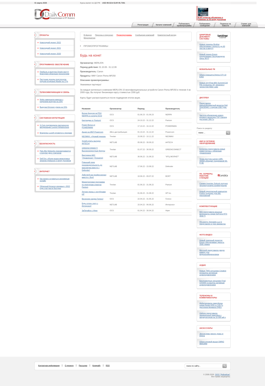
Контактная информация (48, 366)
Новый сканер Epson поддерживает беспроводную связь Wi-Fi (212, 56)
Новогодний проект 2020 (50, 54)
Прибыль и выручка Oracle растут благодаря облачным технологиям (54, 73)
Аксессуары (206, 328)
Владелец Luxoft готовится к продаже (56, 133)
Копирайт (96, 366)
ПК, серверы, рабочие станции (206, 176)
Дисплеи (204, 98)
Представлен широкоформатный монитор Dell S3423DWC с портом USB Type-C (213, 106)
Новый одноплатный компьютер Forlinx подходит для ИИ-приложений (213, 193)
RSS (108, 366)
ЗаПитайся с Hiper (90, 210)
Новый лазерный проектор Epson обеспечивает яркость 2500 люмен (211, 242)
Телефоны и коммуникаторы (208, 297)
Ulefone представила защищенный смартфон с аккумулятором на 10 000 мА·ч (212, 315)
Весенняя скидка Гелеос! (92, 199)
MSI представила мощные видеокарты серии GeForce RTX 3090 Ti (213, 214)
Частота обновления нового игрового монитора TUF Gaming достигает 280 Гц (213, 117)
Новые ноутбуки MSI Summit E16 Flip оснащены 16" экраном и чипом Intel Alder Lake (213, 85)
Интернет (45, 171)
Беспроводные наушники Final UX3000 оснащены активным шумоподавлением (212, 283)
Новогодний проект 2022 (50, 42)
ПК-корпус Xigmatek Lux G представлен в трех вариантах (212, 223)
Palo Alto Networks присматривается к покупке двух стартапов (55, 152)
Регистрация (143, 25)
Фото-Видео (205, 235)
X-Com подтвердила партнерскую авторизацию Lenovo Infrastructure (54, 126)
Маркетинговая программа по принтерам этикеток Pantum (93, 184)
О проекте (69, 366)
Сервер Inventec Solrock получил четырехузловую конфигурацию (213, 184)
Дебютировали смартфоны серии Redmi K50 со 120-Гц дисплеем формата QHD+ (211, 305)
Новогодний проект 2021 (50, 48)
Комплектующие (208, 206)
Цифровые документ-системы (205, 37)
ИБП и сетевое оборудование (207, 142)
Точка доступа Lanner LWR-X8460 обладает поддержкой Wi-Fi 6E (213, 161)
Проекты (44, 35)
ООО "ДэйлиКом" (222, 374)
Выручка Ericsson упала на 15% (53, 107)
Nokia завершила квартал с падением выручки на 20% (51, 100)
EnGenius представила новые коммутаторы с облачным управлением (212, 151)
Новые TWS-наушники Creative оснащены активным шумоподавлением (212, 273)
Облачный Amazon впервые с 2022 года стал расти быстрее (55, 187)
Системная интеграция (52, 118)
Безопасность (47, 144)
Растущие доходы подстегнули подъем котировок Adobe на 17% (54, 80)
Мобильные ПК (207, 69)
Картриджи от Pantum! (91, 120)
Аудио (202, 265)
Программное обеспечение (54, 64)
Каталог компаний (163, 25)
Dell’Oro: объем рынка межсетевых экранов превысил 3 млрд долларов (55, 160)
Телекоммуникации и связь (54, 92)
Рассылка (83, 366)
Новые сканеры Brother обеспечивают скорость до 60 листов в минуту (212, 46)
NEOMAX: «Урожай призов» (94, 136)
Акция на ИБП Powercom (92, 132)
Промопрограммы (95, 46)
